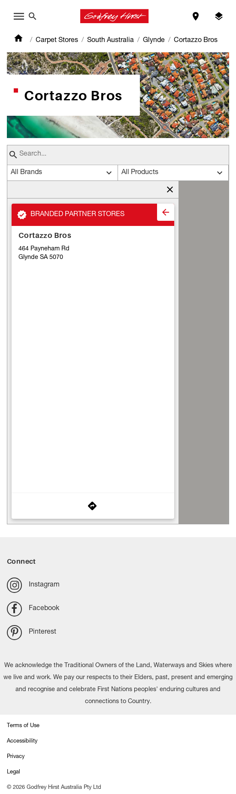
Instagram (33, 584)
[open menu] (19, 16)
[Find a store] (195, 16)
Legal (13, 772)
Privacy (15, 757)
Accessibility (22, 741)
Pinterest (31, 632)
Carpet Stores (57, 40)
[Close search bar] (32, 16)
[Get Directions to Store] (93, 506)
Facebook (33, 609)
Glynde (154, 40)
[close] (165, 212)
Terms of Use (23, 726)
